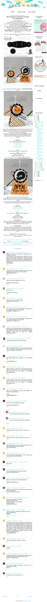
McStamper (8, 453)
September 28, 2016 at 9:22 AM (20, 307)
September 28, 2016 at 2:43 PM (16, 346)
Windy (7, 443)
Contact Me (21, 12)
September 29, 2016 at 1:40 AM (17, 487)
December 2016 (39, 122)
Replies (9, 409)
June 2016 (38, 164)
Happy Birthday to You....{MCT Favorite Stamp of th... (40, 159)
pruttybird (8, 278)
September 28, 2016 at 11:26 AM (18, 326)
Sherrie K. (8, 563)
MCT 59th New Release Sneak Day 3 (39, 149)
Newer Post (5, 596)
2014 (36, 172)
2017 (36, 119)
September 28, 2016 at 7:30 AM (16, 269)
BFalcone (8, 538)
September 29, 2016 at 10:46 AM (17, 509)
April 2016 (38, 166)
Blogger (41, 180)
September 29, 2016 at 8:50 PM (15, 546)
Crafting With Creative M (11, 515)
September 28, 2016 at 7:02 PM (16, 428)
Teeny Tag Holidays (18, 142)
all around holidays (9, 242)
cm (7, 520)
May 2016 (38, 165)
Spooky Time (17, 209)
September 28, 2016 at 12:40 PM (23, 338)
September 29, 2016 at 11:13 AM (15, 520)
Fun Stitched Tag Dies (17, 144)
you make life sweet (18, 244)
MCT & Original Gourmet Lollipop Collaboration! (40, 132)
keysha (7, 356)
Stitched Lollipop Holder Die (18, 207)
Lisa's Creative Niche (10, 338)
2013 (36, 173)
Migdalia (8, 509)
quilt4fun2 (8, 487)
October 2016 (39, 125)
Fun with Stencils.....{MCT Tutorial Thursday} (40, 129)
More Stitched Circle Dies (18, 146)
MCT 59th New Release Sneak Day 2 (39, 152)
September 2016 (39, 126)
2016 (36, 120)
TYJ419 (8, 389)
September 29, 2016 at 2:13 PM (17, 538)
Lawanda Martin (9, 307)
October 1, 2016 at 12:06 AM (17, 563)
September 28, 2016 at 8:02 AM (16, 288)
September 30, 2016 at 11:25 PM (20, 553)
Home (12, 12)
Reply (7, 264)
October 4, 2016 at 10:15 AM (15, 573)
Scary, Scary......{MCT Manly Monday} (39, 135)
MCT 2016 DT (22, 242)
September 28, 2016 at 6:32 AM (18, 252)
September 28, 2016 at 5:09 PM (19, 401)
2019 (36, 117)
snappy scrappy (9, 462)
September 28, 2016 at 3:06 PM (16, 356)
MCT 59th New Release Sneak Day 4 (39, 146)
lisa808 (8, 288)
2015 (36, 171)
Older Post (30, 596)
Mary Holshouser (10, 497)
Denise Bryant (9, 553)
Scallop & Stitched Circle (18, 208)
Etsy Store (31, 12)
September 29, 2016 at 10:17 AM (21, 497)
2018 (36, 118)
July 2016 (38, 163)
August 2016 (38, 161)
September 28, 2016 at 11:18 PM (23, 478)
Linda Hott (8, 367)
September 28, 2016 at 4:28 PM (18, 367)
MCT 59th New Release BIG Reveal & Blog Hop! (39, 143)
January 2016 (39, 170)
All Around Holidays (18, 147)
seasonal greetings (25, 243)
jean (10, 412)
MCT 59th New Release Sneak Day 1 (39, 155)
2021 (36, 114)
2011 (36, 176)
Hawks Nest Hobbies (11, 478)
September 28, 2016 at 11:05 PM (16, 469)
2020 (36, 116)
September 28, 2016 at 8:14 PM (16, 443)
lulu (7, 546)
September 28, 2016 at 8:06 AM (16, 298)
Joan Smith (8, 252)
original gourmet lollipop (18, 243)
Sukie (7, 346)
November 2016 (39, 123)
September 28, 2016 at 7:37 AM (17, 278)
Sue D (7, 298)
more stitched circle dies (9, 243)
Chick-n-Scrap (23, 5)
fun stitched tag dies (16, 242)
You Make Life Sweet (17, 145)
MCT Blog (17, 235)
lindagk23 (8, 326)
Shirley (7, 269)
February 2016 (39, 169)
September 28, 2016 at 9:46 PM (18, 453)
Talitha (7, 428)
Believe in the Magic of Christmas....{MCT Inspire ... (40, 139)
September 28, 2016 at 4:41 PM (17, 389)
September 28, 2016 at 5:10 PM (18, 412)
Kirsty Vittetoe (9, 401)
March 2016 (38, 167)
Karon (7, 573)
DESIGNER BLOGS (27, 600)
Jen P (7, 469)
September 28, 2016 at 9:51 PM (20, 462)
